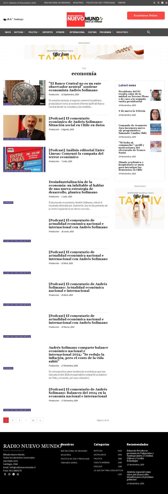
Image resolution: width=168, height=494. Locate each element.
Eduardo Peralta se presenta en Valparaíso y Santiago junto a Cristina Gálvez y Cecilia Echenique (140, 455)
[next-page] (40, 420)
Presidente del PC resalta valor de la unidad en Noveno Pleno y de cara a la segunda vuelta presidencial (134, 96)
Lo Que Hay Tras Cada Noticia (17, 139)
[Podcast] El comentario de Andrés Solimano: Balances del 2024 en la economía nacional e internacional (78, 392)
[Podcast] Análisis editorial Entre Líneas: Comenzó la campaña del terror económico (77, 153)
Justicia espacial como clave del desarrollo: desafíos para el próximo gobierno (140, 476)
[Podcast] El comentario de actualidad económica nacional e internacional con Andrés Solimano (78, 223)
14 (33, 420)
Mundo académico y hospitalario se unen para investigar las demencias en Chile (131, 166)
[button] (149, 32)
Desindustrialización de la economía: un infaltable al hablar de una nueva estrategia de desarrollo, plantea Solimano (76, 187)
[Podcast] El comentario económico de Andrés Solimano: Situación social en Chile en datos (77, 121)
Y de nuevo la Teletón (132, 111)
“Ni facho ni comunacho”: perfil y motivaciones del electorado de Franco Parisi (132, 147)
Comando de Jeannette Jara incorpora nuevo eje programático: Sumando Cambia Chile (133, 129)
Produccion (54, 94)
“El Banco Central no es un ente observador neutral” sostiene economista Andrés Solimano (75, 87)
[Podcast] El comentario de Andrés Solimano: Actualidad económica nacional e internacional (78, 287)
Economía (8, 104)
